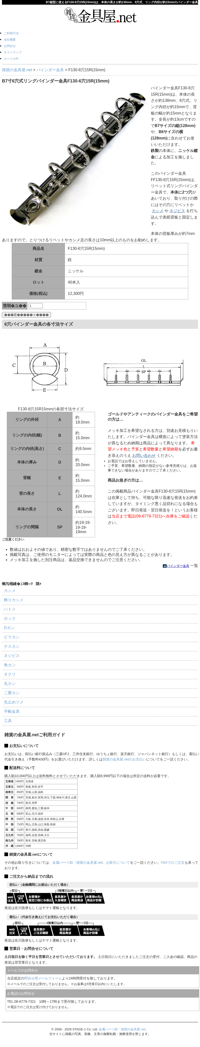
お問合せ (10, 46)
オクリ (10, 674)
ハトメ (10, 609)
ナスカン (12, 646)
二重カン (12, 693)
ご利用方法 (11, 33)
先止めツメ (14, 702)
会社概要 (10, 39)
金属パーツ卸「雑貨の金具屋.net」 (124, 1029)
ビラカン (12, 637)
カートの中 (11, 58)
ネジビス (177, 211)
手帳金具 (12, 711)
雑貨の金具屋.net (17, 70)
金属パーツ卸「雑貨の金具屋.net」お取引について (91, 862)
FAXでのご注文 (172, 862)
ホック (10, 618)
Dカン (9, 628)
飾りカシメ (14, 600)
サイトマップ (13, 52)
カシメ (158, 211)
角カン (10, 665)
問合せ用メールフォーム (43, 978)
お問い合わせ (144, 455)
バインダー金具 (50, 70)
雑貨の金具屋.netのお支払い (124, 759)
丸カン (10, 683)
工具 (8, 721)
